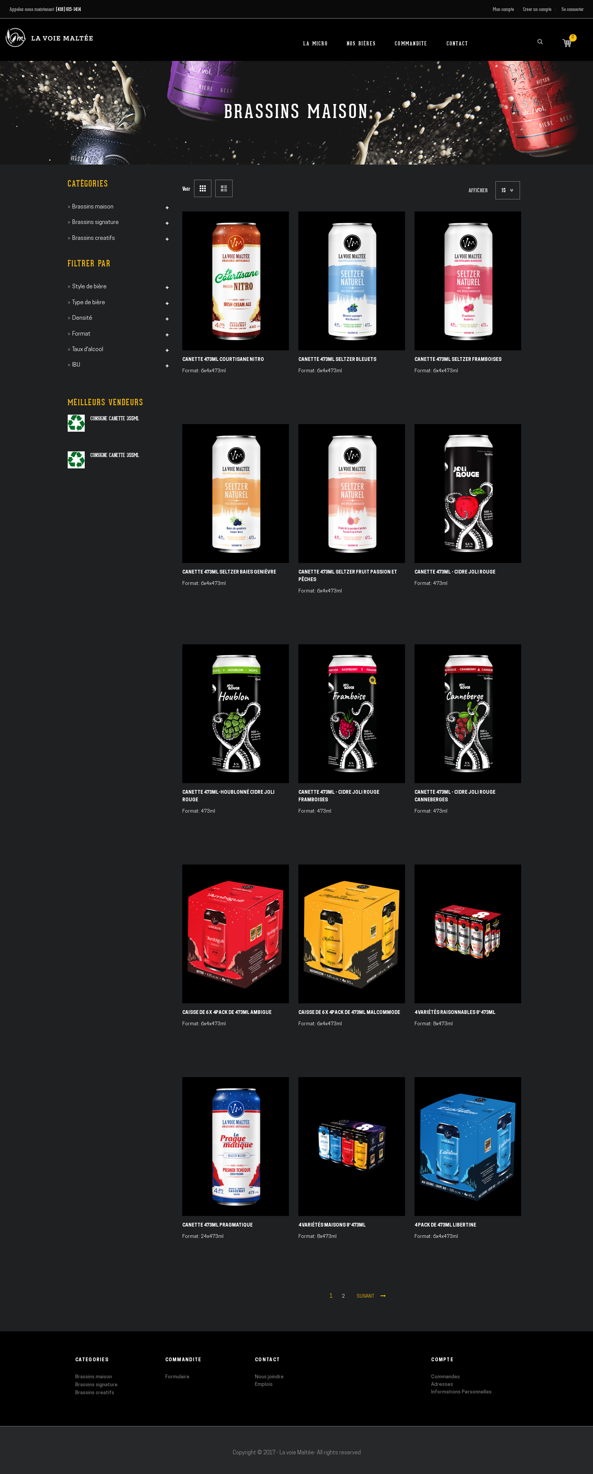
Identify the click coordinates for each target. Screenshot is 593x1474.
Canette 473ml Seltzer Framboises (457, 360)
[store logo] (49, 37)
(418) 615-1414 (68, 9)
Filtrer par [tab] (89, 263)
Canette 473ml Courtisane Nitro (223, 360)
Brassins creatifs (94, 1392)
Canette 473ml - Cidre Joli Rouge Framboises (338, 796)
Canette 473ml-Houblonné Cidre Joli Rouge (228, 796)
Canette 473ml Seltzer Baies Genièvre (229, 572)
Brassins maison (93, 1376)
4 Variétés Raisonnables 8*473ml (454, 1013)
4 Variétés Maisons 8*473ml (332, 1225)
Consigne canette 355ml (114, 418)
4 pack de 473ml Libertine (445, 1225)
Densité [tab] (82, 318)
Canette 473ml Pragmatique (217, 1225)
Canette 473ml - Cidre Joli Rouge (454, 572)
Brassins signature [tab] (95, 222)
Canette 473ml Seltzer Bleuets (337, 360)
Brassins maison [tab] (92, 207)
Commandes (445, 1376)
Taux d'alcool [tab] (87, 350)
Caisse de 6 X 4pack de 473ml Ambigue (227, 1013)
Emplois (264, 1384)
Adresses (442, 1384)
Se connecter (573, 9)
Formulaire (177, 1376)
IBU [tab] (76, 365)
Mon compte (503, 9)
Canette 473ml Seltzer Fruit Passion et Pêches (347, 576)
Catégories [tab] (88, 184)
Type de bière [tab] (88, 303)
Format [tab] (81, 334)
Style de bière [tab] (89, 287)
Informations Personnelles (461, 1392)
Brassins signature (96, 1384)
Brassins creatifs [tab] (93, 238)
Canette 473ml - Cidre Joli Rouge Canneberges (454, 796)
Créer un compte (537, 9)
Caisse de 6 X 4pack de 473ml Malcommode (349, 1013)
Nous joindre (269, 1376)
